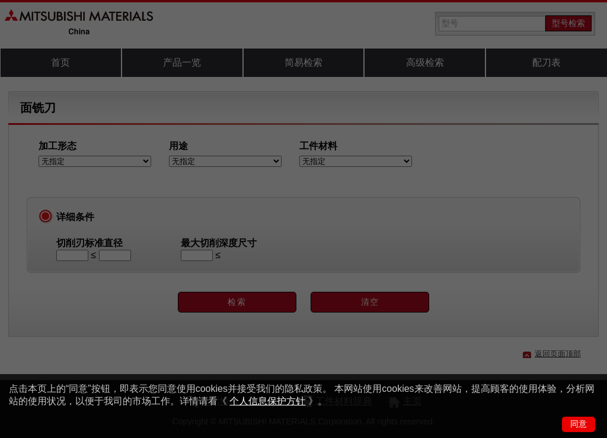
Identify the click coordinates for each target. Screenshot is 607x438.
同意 (578, 424)
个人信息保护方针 (267, 401)
